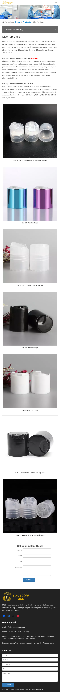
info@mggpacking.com (16, 627)
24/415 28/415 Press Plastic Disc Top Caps (30, 473)
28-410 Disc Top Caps (30, 223)
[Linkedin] (9, 616)
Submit (28, 580)
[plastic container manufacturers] (15, 596)
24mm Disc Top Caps (30, 410)
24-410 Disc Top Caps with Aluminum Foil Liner (30, 160)
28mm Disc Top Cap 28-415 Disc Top (30, 285)
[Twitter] (13, 616)
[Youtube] (18, 616)
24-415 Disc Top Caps (30, 348)
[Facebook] (4, 616)
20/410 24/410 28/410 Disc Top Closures (30, 535)
